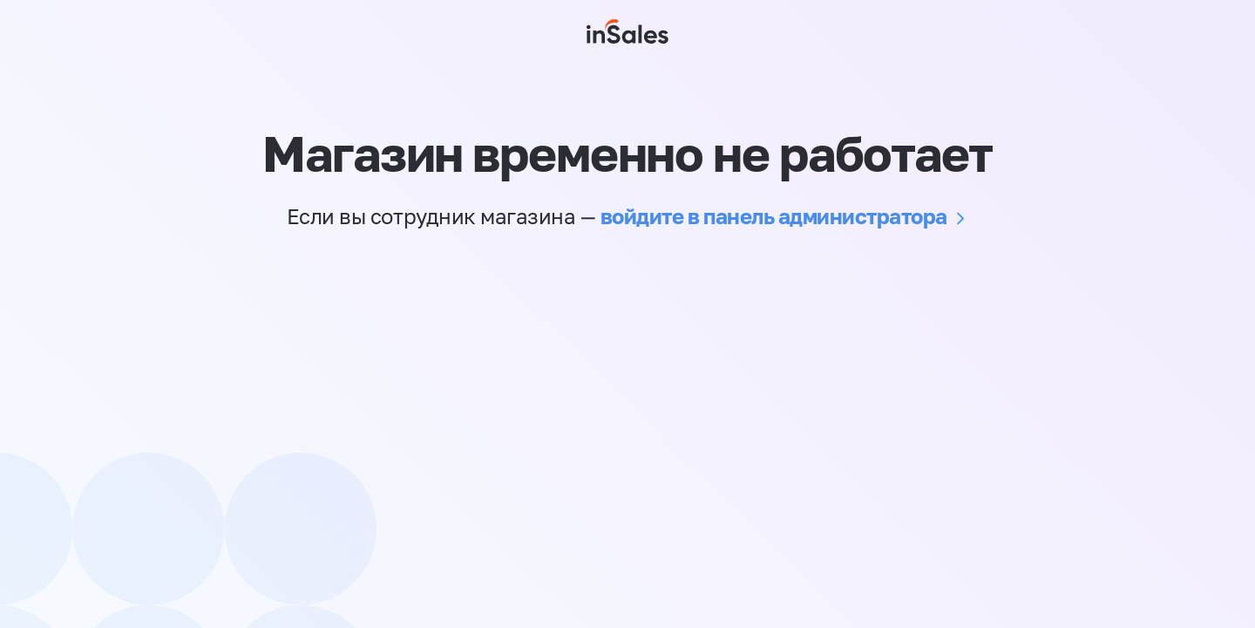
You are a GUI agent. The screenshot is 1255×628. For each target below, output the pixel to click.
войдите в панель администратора (773, 216)
